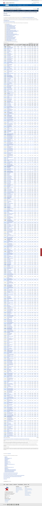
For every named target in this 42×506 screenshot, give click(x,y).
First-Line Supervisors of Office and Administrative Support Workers (10, 288)
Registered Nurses (9, 180)
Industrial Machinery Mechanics (10, 366)
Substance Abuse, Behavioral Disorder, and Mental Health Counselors (10, 120)
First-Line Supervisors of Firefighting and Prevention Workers (10, 211)
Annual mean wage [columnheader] (34, 45)
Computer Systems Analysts (10, 94)
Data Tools (11, 484)
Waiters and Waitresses (9, 229)
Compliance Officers (9, 78)
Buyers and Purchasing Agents (10, 77)
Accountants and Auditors (9, 88)
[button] (37, 437)
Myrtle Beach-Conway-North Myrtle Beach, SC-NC (10, 464)
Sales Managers (8, 50)
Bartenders (8, 227)
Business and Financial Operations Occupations (11, 25)
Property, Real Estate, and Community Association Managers (9, 72)
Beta (28, 484)
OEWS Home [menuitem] (6, 10)
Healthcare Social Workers (9, 123)
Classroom (25, 484)
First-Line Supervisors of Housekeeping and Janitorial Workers (10, 242)
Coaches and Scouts (9, 170)
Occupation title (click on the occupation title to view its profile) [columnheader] (10, 45)
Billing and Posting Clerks (9, 290)
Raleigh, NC (6, 465)
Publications (15, 484)
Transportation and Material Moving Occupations (11, 40)
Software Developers (9, 100)
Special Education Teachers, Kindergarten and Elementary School (10, 151)
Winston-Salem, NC (6, 468)
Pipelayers (8, 343)
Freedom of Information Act (28, 488)
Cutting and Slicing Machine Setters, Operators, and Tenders (10, 405)
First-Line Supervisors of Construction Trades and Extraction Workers (9, 334)
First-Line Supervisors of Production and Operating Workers (9, 376)
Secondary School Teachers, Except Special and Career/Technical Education (10, 147)
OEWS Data (18, 10)
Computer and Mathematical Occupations (10, 26)
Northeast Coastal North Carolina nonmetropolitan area (10, 470)
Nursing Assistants (9, 200)
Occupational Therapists (9, 176)
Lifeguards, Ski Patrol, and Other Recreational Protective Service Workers (10, 218)
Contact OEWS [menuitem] (35, 10)
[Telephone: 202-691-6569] (10, 499)
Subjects (7, 484)
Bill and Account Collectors (9, 289)
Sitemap (26, 487)
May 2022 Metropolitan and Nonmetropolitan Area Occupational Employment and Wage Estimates (14, 475)
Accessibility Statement (27, 495)
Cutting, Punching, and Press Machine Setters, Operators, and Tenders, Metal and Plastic (10, 389)
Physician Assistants (9, 175)
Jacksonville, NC (6, 463)
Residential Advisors (9, 263)
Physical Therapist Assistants (10, 203)
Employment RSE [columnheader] (20, 44)
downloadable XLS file (6, 20)
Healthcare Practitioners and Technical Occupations (11, 31)
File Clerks (8, 299)
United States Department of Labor (35, 0)
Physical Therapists (9, 177)
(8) (30, 71)
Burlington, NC (6, 457)
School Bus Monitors (9, 219)
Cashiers (8, 269)
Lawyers (8, 132)
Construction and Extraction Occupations (10, 38)
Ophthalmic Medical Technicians (10, 191)
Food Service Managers (9, 68)
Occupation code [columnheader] (5, 44)
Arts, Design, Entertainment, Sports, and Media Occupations (10, 166)
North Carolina (9, 453)
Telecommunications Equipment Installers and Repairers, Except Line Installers (10, 355)
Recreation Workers (9, 262)
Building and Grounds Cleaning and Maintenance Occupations (12, 34)
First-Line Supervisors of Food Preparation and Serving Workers (10, 222)
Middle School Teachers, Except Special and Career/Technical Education (10, 145)
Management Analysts (9, 82)
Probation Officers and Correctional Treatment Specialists (9, 127)
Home (4, 484)
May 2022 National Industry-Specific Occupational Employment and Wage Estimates (12, 476)
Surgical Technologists (9, 190)
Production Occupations (10, 374)
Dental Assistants (9, 204)
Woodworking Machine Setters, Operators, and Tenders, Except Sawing (10, 398)
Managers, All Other (9, 74)
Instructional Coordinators (9, 161)
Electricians (8, 341)
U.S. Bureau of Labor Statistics (9, 2)
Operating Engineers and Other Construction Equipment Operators (10, 340)
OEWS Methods (24, 10)
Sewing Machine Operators (10, 396)
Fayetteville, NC (6, 459)
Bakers (7, 382)
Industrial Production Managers (10, 56)
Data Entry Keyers (9, 324)
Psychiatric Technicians (9, 189)
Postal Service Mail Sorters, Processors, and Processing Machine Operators (10, 310)
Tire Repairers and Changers (10, 363)
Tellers (7, 293)
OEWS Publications (12, 10)
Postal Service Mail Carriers (10, 308)
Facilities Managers (9, 53)
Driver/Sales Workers (9, 420)
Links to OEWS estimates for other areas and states (9, 21)
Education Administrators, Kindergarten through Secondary (9, 65)
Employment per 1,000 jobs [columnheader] (24, 44)
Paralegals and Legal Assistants (10, 133)
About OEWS (29, 10)
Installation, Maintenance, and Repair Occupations (11, 39)
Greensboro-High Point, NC (7, 461)
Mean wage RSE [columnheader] (37, 45)
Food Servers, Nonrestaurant (10, 230)
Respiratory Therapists (9, 178)
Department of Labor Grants (19, 489)
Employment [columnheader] (17, 44)
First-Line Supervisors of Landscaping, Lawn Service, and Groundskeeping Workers (10, 244)
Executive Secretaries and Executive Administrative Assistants (9, 318)
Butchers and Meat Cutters (9, 383)
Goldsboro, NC (6, 460)
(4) (30, 136)
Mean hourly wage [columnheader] (32, 45)
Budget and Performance (19, 488)
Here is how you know (16, 0)
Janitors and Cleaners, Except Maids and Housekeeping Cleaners (10, 246)
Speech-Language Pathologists (10, 179)
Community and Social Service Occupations (10, 28)
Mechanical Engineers (9, 105)
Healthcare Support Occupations (9, 32)
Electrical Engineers (9, 103)
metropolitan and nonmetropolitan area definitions (28, 17)
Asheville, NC (6, 456)
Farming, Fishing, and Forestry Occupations (10, 37)
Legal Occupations (8, 29)
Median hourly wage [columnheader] (30, 45)
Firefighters (8, 212)
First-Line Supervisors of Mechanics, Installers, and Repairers (9, 353)
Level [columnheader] (15, 44)
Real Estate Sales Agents (9, 284)
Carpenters (8, 335)
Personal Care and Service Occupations (10, 35)
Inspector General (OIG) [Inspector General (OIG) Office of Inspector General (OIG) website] (19, 487)
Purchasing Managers (9, 57)
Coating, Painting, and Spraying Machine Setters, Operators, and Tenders (10, 411)
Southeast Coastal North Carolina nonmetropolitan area (10, 469)
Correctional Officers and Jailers (10, 213)
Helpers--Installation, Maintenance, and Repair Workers (9, 371)
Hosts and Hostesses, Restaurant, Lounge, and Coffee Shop (10, 235)
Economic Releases (20, 484)
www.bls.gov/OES (6, 500)
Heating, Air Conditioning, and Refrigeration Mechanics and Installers (10, 365)
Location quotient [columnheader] (27, 44)
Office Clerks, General (9, 325)
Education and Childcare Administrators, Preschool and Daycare (10, 63)
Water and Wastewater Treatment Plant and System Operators (10, 401)
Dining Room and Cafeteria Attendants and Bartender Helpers (9, 232)
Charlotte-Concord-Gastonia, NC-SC (8, 458)
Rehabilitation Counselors (9, 118)
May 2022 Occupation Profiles (7, 477)
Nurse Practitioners (9, 181)
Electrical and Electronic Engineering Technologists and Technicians (10, 107)
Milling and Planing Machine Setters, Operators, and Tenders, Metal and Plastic (9, 391)
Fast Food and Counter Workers (10, 228)
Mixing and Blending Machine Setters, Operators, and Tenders (10, 403)
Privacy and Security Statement (28, 489)
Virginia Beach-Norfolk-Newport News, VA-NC (9, 467)
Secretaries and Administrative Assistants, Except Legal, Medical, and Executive (10, 323)
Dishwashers (8, 233)
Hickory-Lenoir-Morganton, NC (8, 462)
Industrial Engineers (9, 104)
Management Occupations (10, 47)
